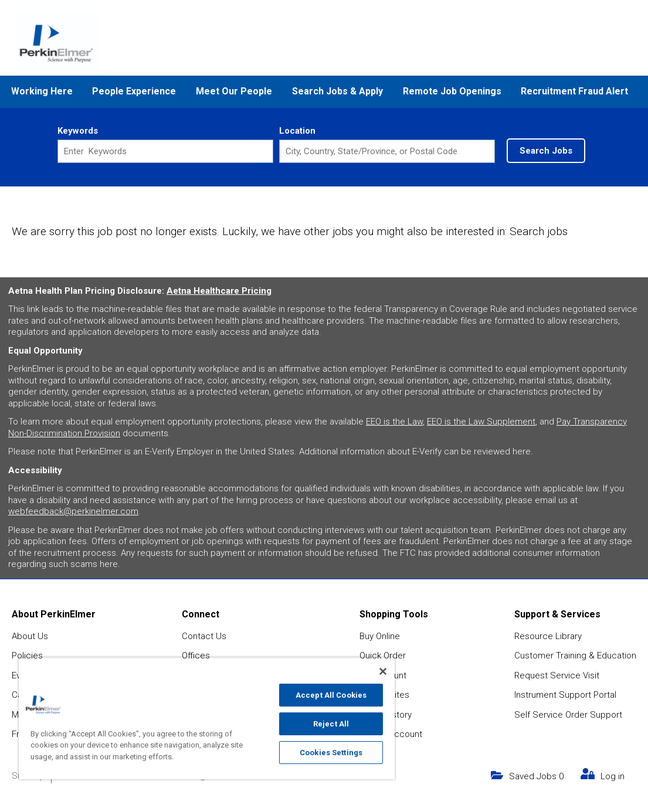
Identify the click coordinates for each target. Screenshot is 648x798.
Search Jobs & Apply (337, 91)
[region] (207, 718)
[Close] (382, 671)
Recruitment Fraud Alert (574, 91)
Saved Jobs (536, 776)
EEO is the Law (394, 421)
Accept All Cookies (331, 695)
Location (297, 130)
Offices (196, 655)
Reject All (331, 723)
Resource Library (548, 636)
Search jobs (539, 231)
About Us (30, 636)
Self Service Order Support (568, 714)
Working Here (42, 91)
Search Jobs (546, 150)
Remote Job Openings (452, 91)
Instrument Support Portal (565, 695)
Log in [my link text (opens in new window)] (612, 776)
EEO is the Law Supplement (481, 421)
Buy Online (379, 636)
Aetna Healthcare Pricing (219, 291)
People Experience (134, 91)
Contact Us (204, 636)
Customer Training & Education (575, 655)
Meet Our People (234, 91)
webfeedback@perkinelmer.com (73, 511)
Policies (27, 655)
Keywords (77, 130)
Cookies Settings (331, 752)
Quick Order (382, 655)
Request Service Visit (556, 675)
